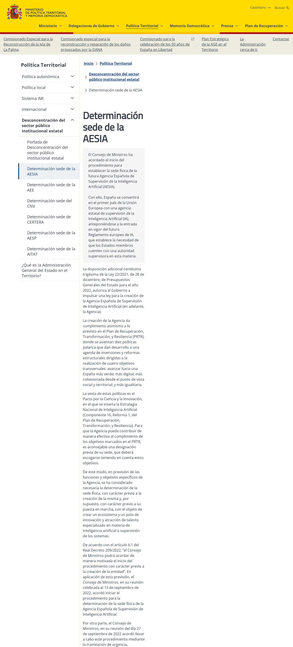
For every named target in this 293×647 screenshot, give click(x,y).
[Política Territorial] (118, 63)
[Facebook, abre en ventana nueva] (249, 598)
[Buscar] (282, 7)
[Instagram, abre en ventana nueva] (258, 598)
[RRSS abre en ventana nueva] (285, 598)
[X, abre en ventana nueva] (267, 598)
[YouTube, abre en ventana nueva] (276, 598)
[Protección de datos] (144, 598)
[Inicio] (91, 63)
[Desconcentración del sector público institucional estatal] (191, 63)
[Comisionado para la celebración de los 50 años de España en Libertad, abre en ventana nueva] (167, 44)
